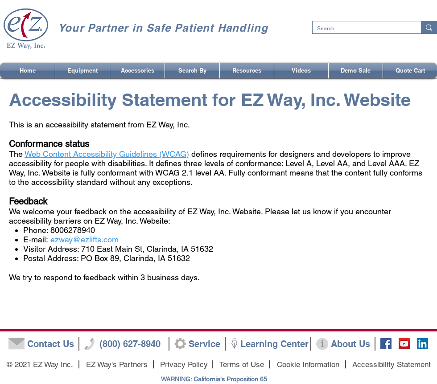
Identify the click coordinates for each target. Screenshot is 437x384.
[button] (192, 70)
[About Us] (350, 344)
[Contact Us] (50, 344)
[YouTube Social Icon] (404, 343)
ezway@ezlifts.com (84, 239)
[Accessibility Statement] (391, 364)
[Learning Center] (274, 344)
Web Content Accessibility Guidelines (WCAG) (107, 154)
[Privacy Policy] (184, 364)
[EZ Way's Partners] (117, 364)
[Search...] (359, 28)
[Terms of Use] (241, 364)
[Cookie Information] (308, 364)
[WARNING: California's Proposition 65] (214, 379)
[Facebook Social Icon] (386, 343)
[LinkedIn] (422, 343)
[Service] (204, 344)
